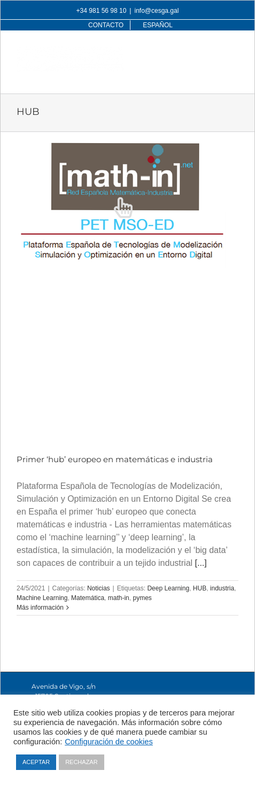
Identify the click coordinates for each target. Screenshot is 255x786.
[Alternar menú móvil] (232, 52)
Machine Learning (42, 598)
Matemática (87, 598)
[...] (201, 562)
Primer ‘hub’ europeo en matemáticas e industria (115, 459)
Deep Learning (168, 588)
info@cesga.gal (156, 10)
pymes (142, 598)
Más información (40, 607)
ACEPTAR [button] (36, 762)
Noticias (98, 588)
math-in (118, 598)
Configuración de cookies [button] (109, 741)
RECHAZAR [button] (81, 762)
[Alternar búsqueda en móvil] (211, 52)
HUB (199, 588)
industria (222, 588)
